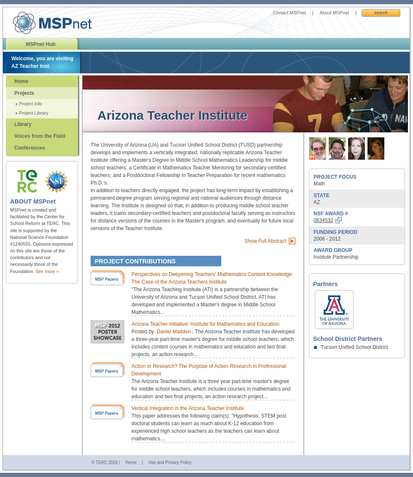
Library (23, 124)
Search (380, 12)
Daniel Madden (174, 332)
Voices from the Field (39, 136)
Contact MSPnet (289, 12)
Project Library (33, 112)
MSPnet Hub (41, 44)
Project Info (30, 103)
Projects (24, 93)
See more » (47, 271)
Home (21, 81)
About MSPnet (334, 12)
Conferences (29, 148)
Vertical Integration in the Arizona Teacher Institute (187, 408)
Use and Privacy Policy (169, 462)
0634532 (323, 220)
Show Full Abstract (265, 241)
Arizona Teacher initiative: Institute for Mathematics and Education (205, 324)
